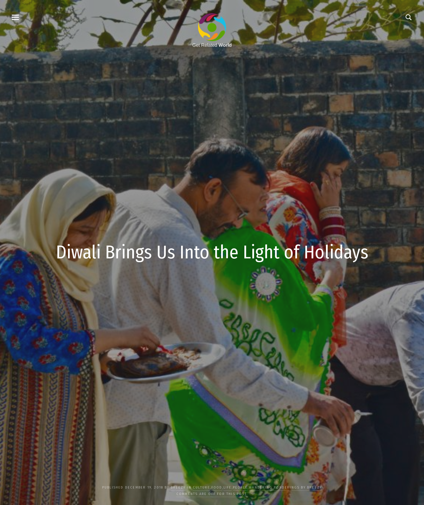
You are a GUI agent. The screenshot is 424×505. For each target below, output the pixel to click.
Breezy (178, 487)
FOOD (216, 487)
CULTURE (201, 487)
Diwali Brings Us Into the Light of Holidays (212, 252)
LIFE (227, 487)
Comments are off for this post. (212, 494)
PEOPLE (240, 487)
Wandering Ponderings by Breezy (285, 487)
